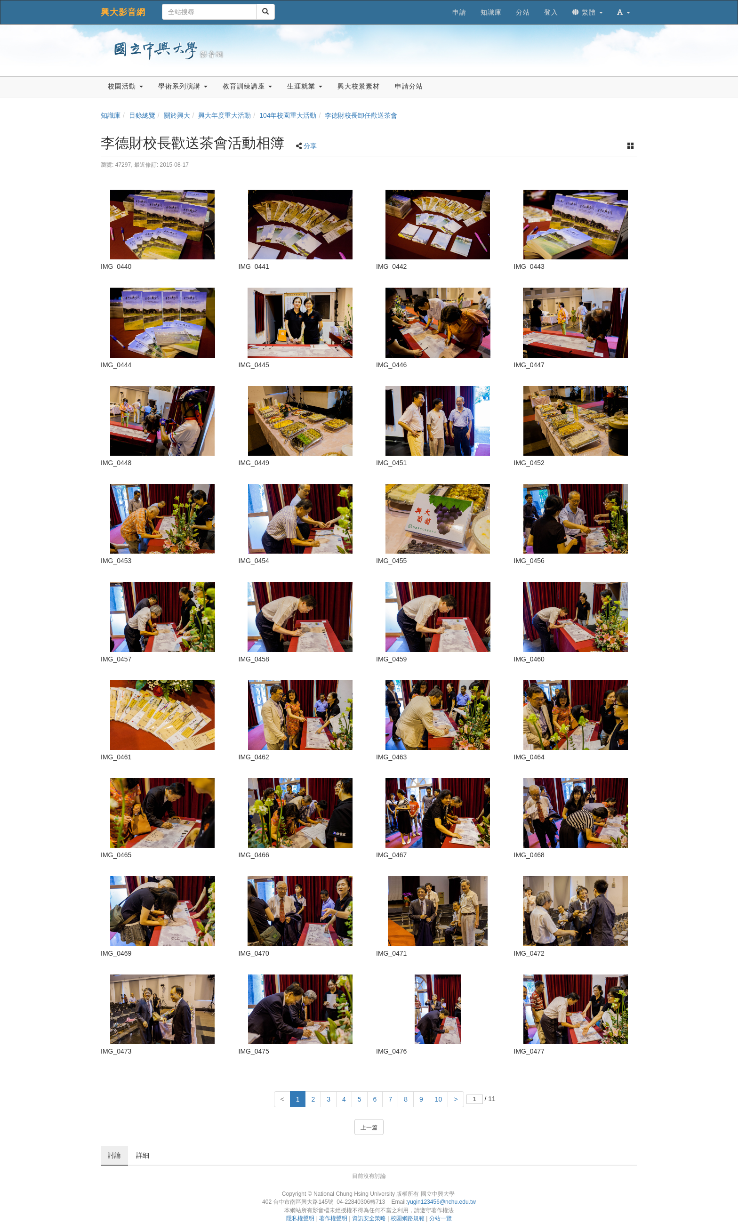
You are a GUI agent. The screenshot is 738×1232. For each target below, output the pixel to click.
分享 (310, 146)
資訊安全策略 (369, 1218)
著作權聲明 (333, 1218)
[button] (623, 12)
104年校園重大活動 (287, 115)
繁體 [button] (587, 12)
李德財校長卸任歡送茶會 (361, 115)
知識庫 (110, 115)
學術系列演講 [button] (183, 86)
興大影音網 (123, 12)
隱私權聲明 (300, 1218)
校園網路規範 (408, 1218)
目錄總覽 (142, 115)
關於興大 (177, 115)
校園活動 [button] (125, 86)
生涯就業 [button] (304, 86)
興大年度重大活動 (224, 115)
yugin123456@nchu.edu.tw (441, 1202)
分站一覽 (440, 1218)
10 (438, 1099)
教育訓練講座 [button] (247, 86)
